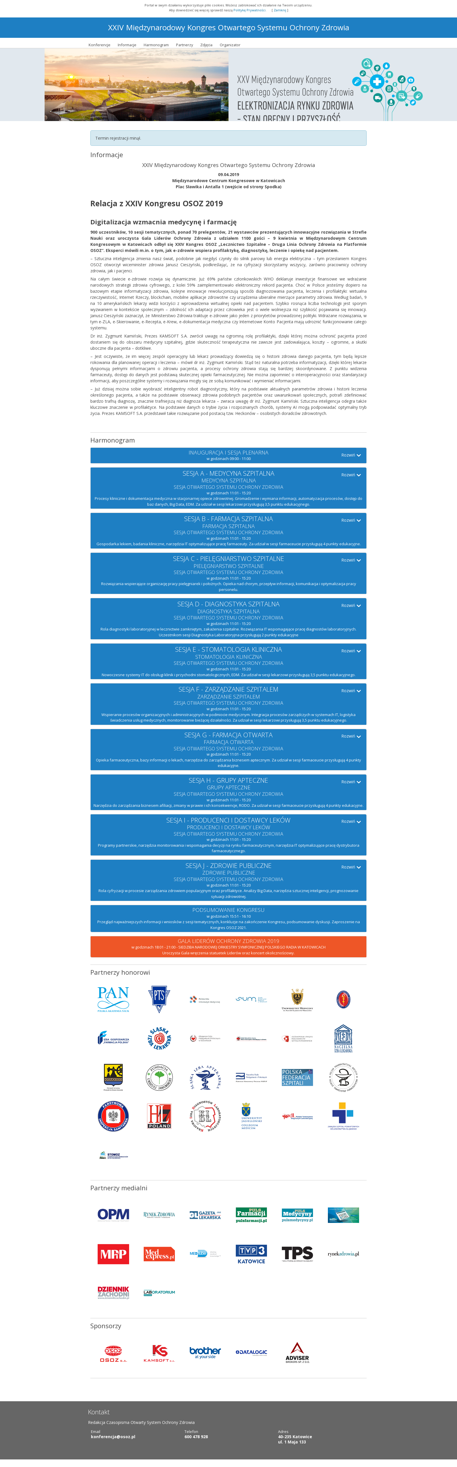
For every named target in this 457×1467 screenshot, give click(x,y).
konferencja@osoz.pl (113, 1444)
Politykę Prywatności (249, 10)
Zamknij (280, 10)
